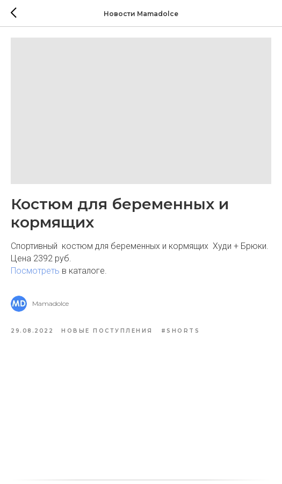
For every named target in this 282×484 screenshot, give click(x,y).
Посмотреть (35, 271)
